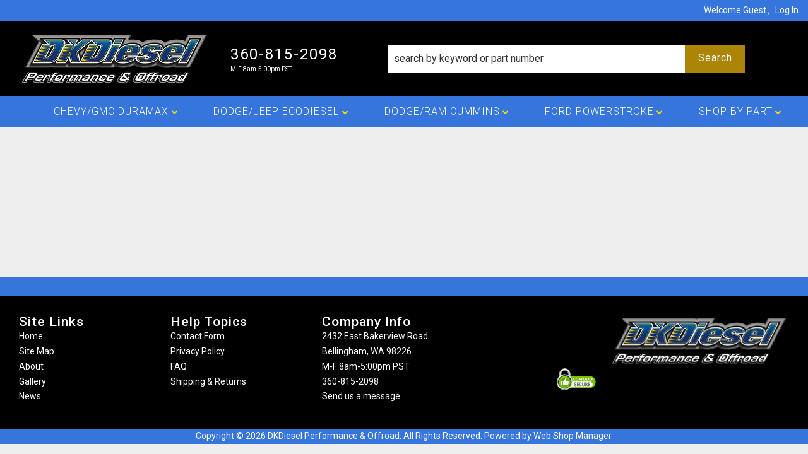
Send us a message (361, 396)
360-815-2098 (350, 381)
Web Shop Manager (572, 436)
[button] (567, 59)
